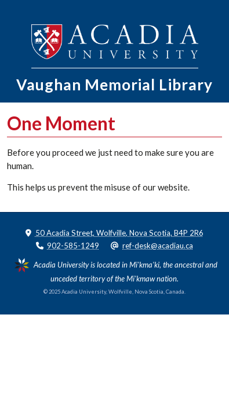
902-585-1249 (73, 245)
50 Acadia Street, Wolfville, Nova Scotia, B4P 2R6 (119, 232)
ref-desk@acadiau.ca (157, 245)
